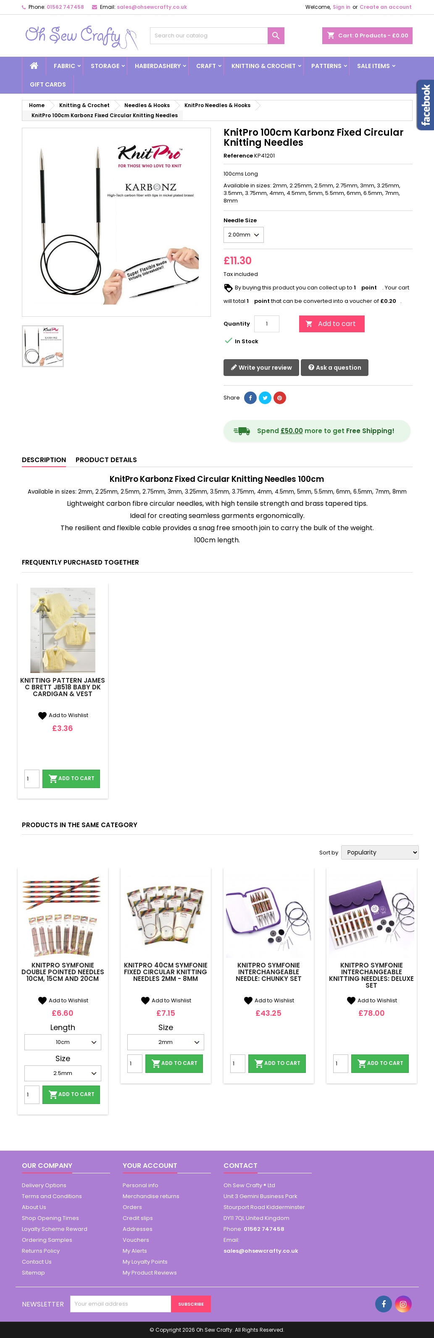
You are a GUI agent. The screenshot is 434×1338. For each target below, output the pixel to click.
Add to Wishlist (62, 715)
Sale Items (373, 66)
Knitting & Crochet (263, 66)
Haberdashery (158, 66)
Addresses (138, 1229)
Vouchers (136, 1240)
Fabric (64, 66)
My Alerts (135, 1251)
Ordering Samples (47, 1240)
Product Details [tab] (106, 460)
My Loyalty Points (145, 1262)
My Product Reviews (150, 1273)
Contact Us (37, 1262)
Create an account (386, 7)
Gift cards (48, 84)
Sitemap (33, 1273)
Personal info (140, 1185)
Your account (150, 1165)
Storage (105, 66)
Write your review (261, 367)
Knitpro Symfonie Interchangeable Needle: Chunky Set (269, 972)
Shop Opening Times (50, 1218)
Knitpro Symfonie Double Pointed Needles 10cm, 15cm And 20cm (62, 972)
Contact (241, 1165)
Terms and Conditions (52, 1196)
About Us (34, 1207)
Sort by (328, 853)
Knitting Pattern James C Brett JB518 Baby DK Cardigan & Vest (62, 687)
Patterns (326, 66)
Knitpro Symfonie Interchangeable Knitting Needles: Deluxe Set (371, 975)
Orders (132, 1207)
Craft (206, 66)
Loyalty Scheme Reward (54, 1229)
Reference (238, 156)
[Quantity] (266, 323)
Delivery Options (44, 1185)
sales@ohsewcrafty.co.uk (152, 7)
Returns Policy (41, 1251)
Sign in (341, 7)
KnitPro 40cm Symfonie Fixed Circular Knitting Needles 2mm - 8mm (166, 972)
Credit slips (138, 1218)
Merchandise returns (151, 1196)
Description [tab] (44, 460)
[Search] (217, 35)
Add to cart (330, 324)
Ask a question (334, 367)
